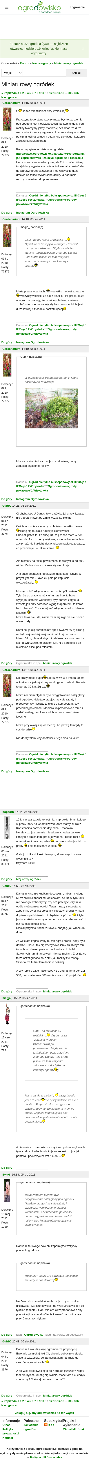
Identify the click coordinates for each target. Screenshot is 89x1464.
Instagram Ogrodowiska (32, 212)
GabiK (6, 505)
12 (50, 93)
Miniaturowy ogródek (68, 63)
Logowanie (77, 7)
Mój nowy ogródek (28, 879)
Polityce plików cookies (46, 1457)
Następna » (8, 97)
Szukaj (76, 72)
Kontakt (7, 1437)
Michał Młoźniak (74, 1429)
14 (58, 93)
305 (70, 93)
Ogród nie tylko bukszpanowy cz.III (53, 195)
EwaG (6, 1174)
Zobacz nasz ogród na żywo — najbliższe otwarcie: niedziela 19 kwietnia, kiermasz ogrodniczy (39, 48)
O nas (6, 1425)
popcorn (8, 811)
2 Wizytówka (39, 204)
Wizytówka (37, 199)
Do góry (6, 212)
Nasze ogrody (41, 63)
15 (62, 93)
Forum (24, 63)
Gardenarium (11, 102)
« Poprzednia (10, 93)
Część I (24, 199)
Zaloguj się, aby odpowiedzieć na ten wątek (44, 1412)
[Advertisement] (44, 27)
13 (54, 93)
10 (42, 93)
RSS (49, 1425)
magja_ (7, 998)
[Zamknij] (83, 48)
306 (76, 93)
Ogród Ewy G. (33, 1334)
